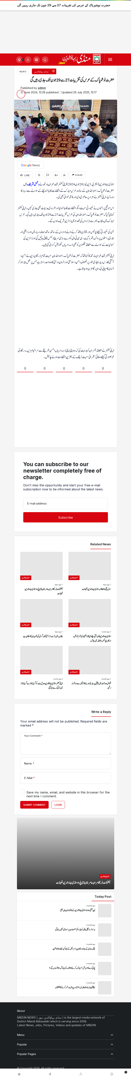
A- (64, 175)
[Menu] (110, 59)
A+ (56, 175)
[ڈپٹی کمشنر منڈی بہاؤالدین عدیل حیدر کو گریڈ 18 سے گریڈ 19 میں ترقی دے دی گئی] (41, 668)
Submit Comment (34, 804)
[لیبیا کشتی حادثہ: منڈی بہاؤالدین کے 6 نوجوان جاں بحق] (65, 910)
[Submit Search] (45, 59)
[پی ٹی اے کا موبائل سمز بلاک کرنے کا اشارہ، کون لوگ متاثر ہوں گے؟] (65, 968)
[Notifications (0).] (19, 59)
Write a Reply (101, 712)
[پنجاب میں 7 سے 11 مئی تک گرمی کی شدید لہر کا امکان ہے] (41, 621)
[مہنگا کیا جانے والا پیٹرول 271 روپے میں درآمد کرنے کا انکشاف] (65, 987)
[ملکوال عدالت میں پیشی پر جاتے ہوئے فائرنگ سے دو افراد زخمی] (89, 668)
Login (58, 804)
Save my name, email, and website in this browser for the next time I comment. (68, 794)
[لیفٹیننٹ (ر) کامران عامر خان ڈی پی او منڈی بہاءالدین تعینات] (41, 574)
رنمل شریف (33, 184)
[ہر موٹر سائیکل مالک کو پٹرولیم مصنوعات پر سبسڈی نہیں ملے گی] (65, 930)
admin (42, 88)
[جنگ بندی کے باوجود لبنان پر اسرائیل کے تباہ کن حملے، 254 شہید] (65, 949)
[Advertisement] (65, 26)
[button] (36, 59)
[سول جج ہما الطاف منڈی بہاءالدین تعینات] (89, 574)
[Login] (28, 59)
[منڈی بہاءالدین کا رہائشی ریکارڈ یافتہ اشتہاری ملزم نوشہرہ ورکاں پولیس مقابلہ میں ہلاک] (89, 621)
